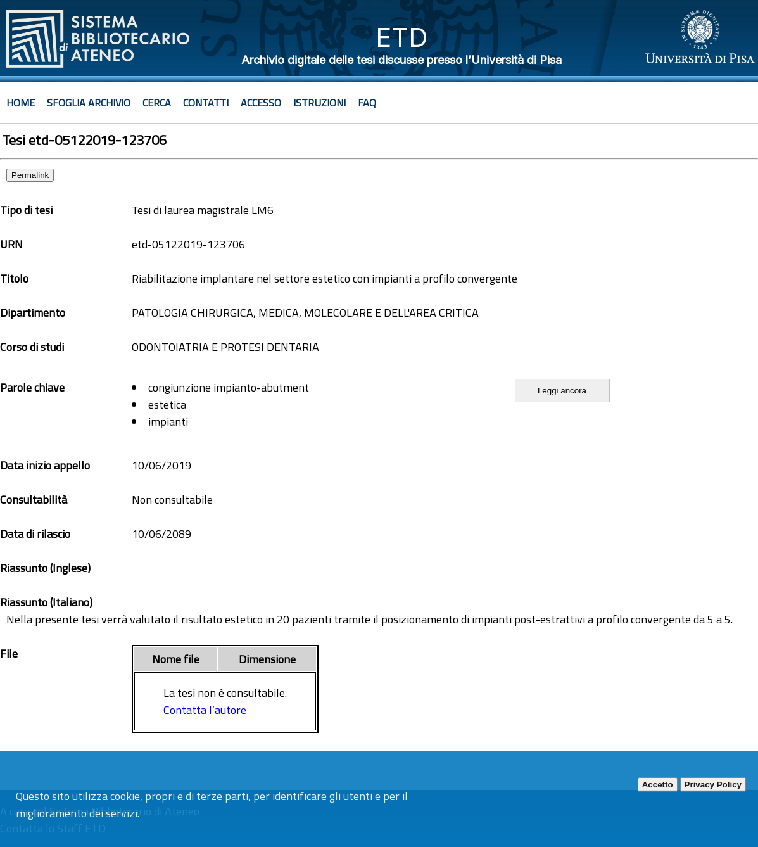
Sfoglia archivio (88, 102)
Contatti (206, 102)
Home (20, 102)
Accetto (657, 784)
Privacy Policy (713, 784)
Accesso (261, 102)
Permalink (30, 175)
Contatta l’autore (204, 709)
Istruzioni (319, 102)
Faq (367, 102)
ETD (402, 37)
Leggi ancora (562, 390)
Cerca (156, 102)
